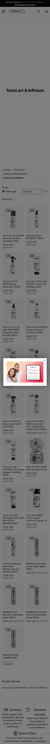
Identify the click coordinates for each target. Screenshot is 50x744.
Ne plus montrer (40, 384)
